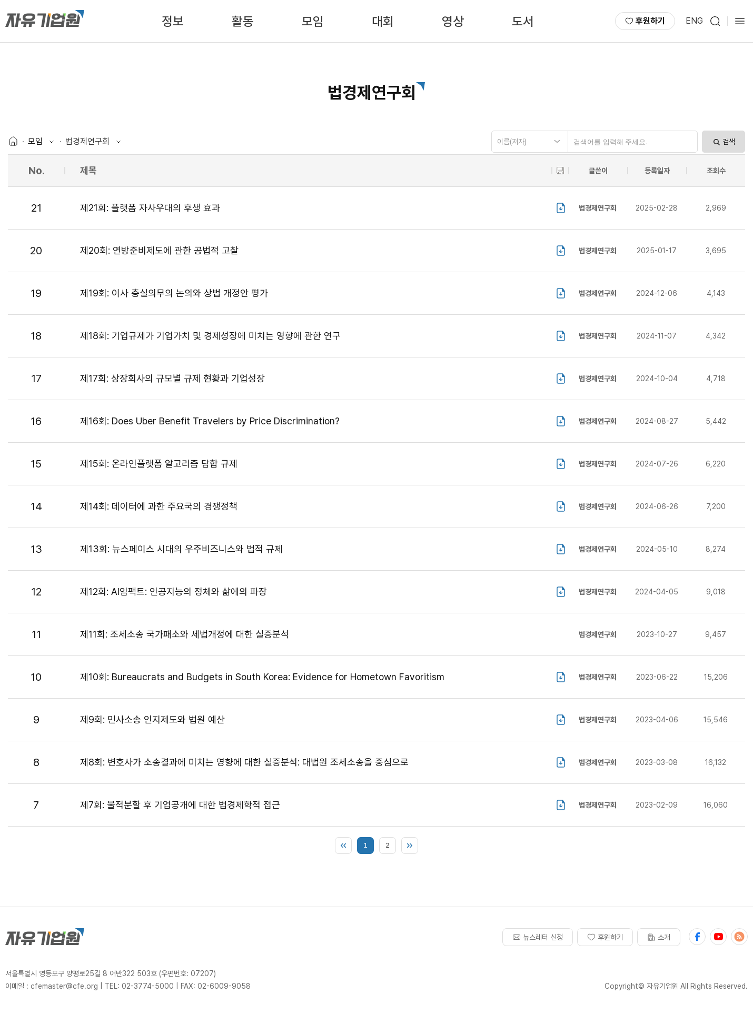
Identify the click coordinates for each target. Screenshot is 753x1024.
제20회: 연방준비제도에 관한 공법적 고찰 (159, 250)
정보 (173, 21)
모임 (313, 21)
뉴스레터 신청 (537, 937)
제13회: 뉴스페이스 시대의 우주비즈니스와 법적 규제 (181, 548)
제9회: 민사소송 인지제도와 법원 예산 (152, 719)
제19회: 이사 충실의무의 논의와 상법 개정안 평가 (174, 293)
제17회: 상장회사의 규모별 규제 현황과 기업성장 (172, 378)
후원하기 (645, 21)
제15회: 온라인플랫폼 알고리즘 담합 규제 (158, 463)
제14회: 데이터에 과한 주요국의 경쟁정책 (158, 506)
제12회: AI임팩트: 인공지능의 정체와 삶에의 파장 (173, 591)
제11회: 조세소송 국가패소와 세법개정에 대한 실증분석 (184, 634)
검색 (723, 141)
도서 (523, 21)
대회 (383, 21)
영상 (453, 21)
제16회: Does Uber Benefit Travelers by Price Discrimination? (210, 420)
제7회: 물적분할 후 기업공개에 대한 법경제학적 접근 (180, 804)
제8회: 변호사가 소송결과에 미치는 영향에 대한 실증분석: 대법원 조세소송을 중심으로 (244, 762)
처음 (343, 845)
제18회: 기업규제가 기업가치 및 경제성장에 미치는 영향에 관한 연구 (210, 335)
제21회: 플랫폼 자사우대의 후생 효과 (150, 207)
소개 (658, 937)
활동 (243, 21)
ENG (694, 21)
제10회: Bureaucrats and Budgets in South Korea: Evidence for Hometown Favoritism (262, 676)
